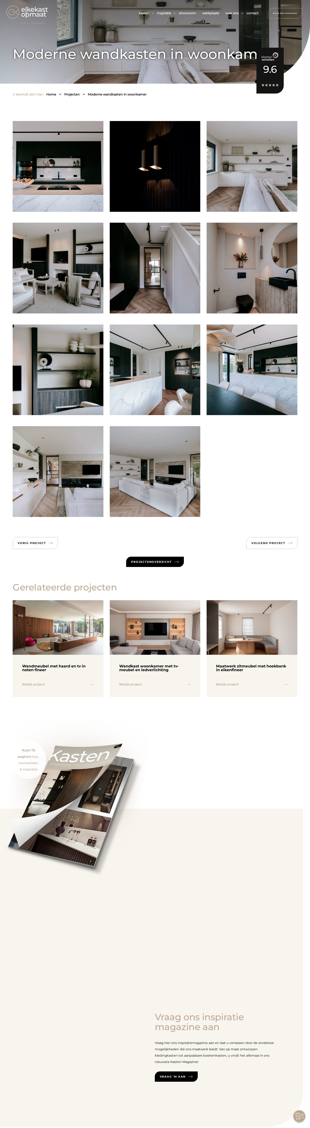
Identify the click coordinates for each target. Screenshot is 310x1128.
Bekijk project (33, 684)
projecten (72, 94)
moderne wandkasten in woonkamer (117, 94)
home (51, 94)
